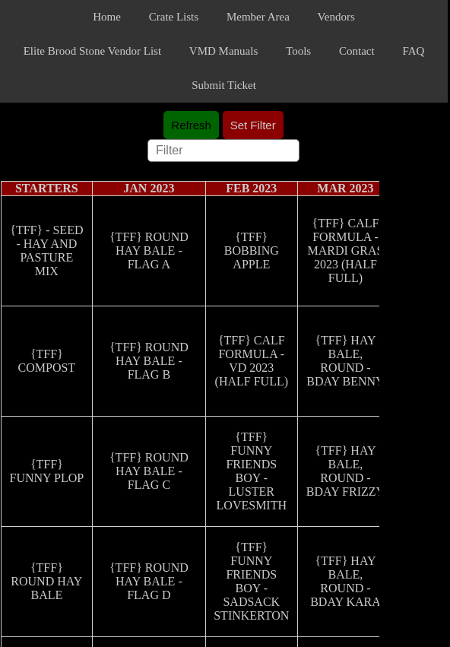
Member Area (258, 17)
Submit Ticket (224, 85)
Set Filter (253, 125)
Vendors (336, 17)
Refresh (191, 125)
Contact (357, 51)
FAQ (413, 51)
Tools (298, 51)
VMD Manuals (223, 51)
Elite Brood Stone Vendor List (92, 51)
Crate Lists (173, 17)
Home (107, 17)
